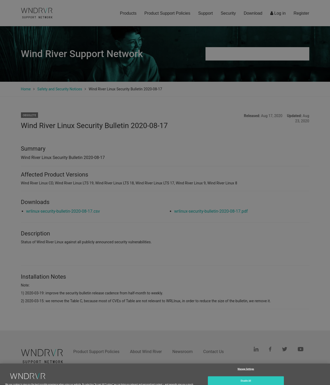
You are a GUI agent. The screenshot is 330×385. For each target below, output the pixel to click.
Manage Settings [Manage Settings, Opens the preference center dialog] (246, 374)
